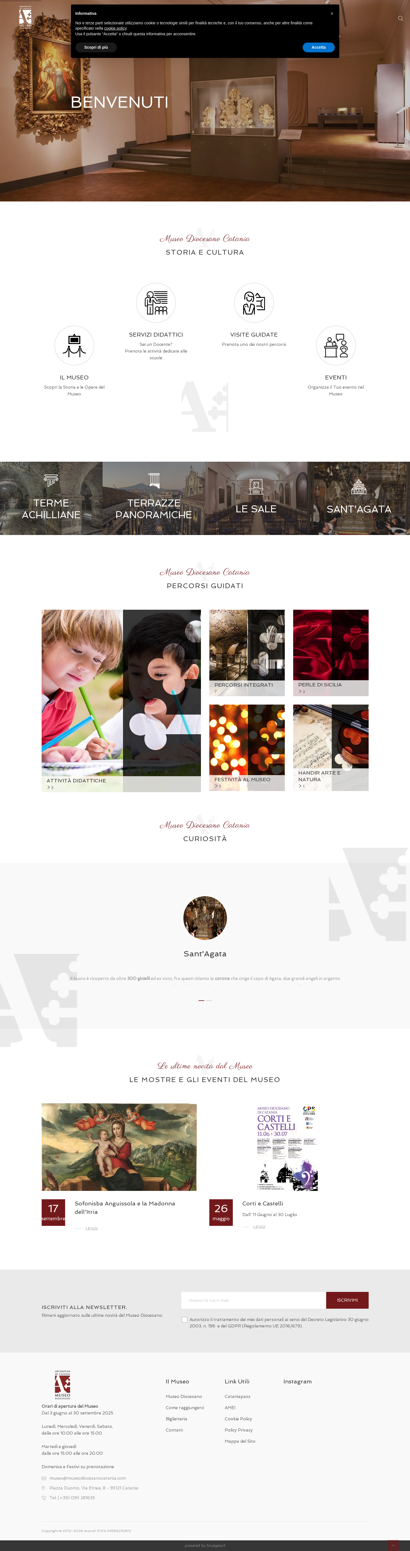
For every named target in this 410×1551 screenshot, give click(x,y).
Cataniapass (237, 1396)
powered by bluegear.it (205, 1546)
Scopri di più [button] (96, 47)
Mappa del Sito (240, 1441)
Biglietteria (176, 1418)
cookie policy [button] (115, 28)
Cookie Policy (238, 1418)
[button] (332, 13)
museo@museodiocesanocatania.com (87, 1478)
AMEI (230, 1407)
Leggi (92, 1228)
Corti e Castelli (262, 1203)
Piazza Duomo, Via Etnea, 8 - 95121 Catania (93, 1488)
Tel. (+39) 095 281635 (72, 1497)
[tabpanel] (205, 940)
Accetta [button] (319, 47)
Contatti (174, 1430)
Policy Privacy (239, 1430)
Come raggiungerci (185, 1407)
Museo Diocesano (184, 1396)
